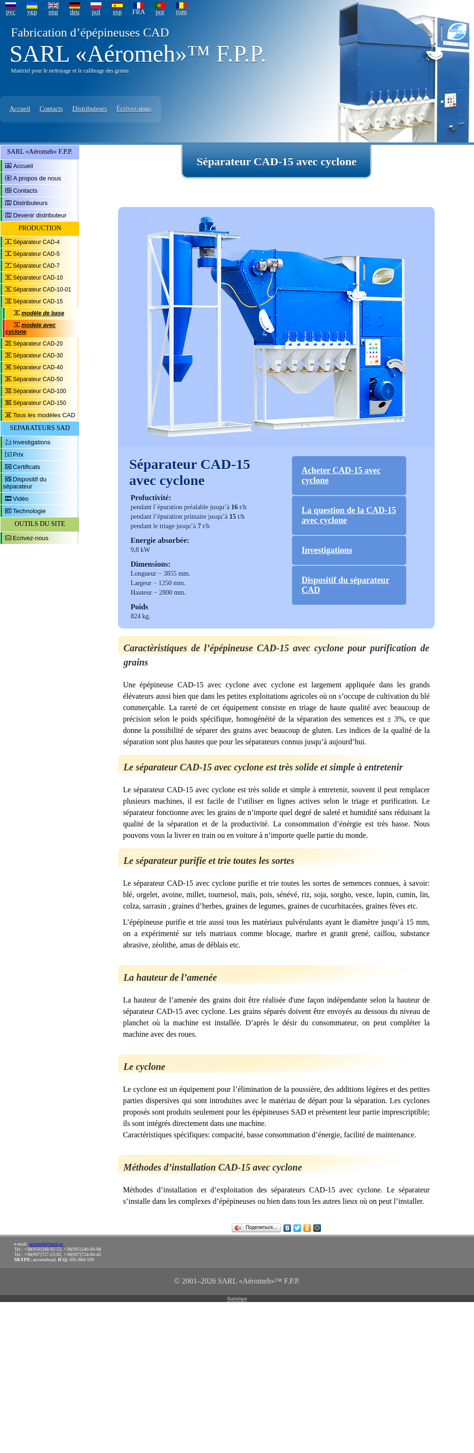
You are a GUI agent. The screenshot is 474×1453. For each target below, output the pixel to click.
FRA (138, 12)
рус (10, 12)
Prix (18, 454)
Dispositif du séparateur (24, 483)
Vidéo (20, 498)
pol (96, 12)
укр (32, 12)
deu (74, 12)
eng (53, 12)
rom (181, 12)
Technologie (29, 511)
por (159, 12)
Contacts (51, 108)
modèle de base (42, 313)
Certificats (26, 466)
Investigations (32, 442)
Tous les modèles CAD (44, 415)
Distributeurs (90, 108)
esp (117, 12)
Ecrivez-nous (30, 538)
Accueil (19, 108)
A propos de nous (37, 178)
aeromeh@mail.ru (46, 1244)
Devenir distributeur (40, 215)
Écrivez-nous (134, 108)
